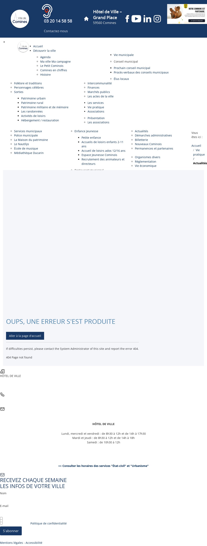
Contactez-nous (56, 31)
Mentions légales (11, 543)
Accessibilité (34, 543)
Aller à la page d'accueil (25, 336)
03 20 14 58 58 (58, 21)
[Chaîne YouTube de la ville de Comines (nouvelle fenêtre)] (136, 18)
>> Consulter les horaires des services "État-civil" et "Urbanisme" (103, 466)
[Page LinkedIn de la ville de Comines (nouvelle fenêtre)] (147, 18)
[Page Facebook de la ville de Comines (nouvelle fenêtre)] (127, 18)
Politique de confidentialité (48, 523)
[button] (126, 61)
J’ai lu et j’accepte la (33, 523)
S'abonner (11, 531)
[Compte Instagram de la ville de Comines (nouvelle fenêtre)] (157, 18)
